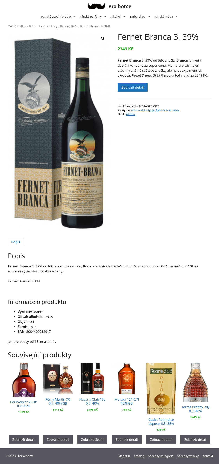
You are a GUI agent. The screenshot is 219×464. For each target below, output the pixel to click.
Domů (12, 26)
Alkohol (119, 16)
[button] (102, 38)
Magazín (124, 456)
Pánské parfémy (94, 16)
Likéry (53, 26)
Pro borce (119, 6)
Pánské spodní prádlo (59, 16)
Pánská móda (167, 16)
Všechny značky (188, 456)
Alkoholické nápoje (32, 26)
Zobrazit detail (132, 87)
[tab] (16, 242)
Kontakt (207, 456)
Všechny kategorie (160, 456)
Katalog (139, 456)
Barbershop (140, 16)
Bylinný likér (68, 26)
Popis (15, 242)
